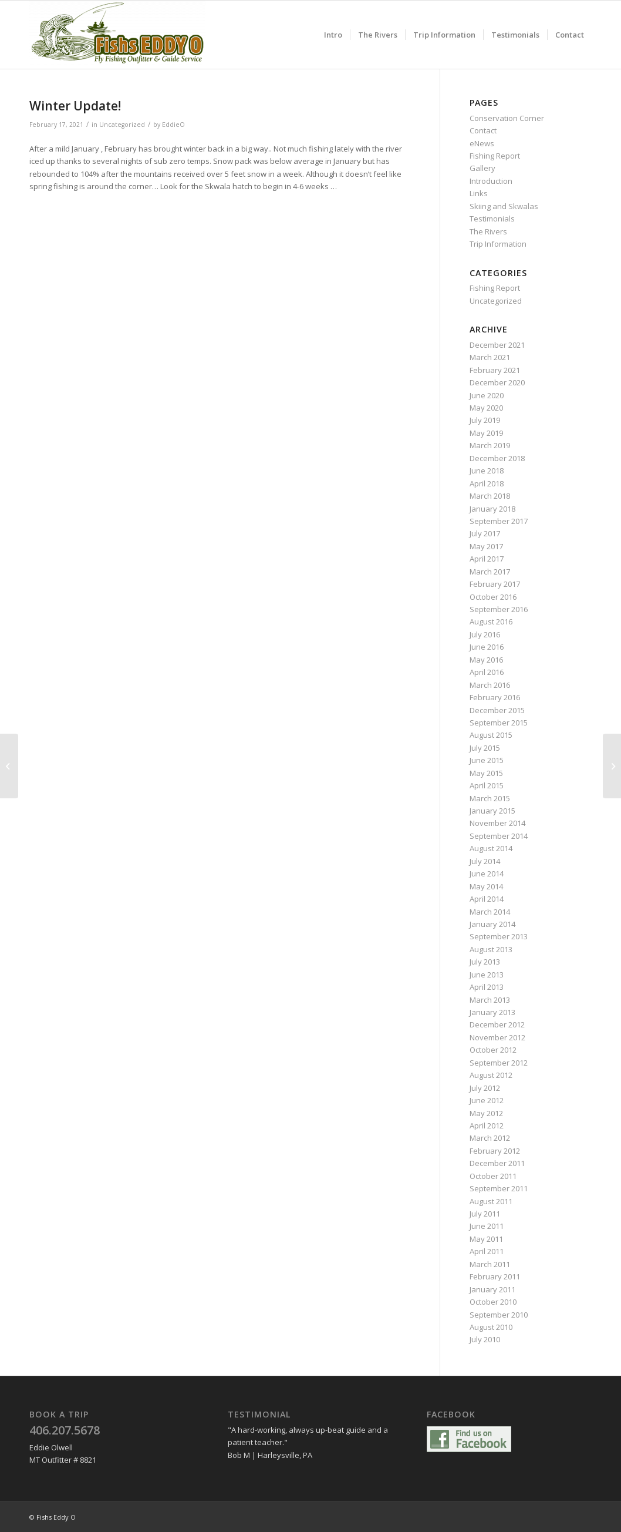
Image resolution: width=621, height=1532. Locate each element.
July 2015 (485, 748)
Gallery (482, 168)
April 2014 (487, 898)
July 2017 (485, 533)
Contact (483, 130)
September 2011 (499, 1188)
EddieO (173, 124)
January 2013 (492, 1012)
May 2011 (486, 1239)
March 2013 (490, 1000)
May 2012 (486, 1113)
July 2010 (485, 1339)
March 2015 (490, 798)
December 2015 (497, 710)
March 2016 (490, 685)
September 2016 (499, 609)
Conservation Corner (507, 118)
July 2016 (485, 634)
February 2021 (495, 370)
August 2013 (491, 949)
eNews (482, 143)
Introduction (491, 181)
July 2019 (485, 420)
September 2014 (499, 836)
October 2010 (493, 1301)
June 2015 (487, 760)
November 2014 (497, 823)
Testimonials (492, 218)
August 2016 (491, 621)
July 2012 (485, 1088)
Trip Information (498, 243)
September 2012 (499, 1062)
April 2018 (487, 483)
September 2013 (499, 936)
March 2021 (490, 357)
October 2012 (493, 1049)
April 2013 (487, 987)
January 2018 (492, 508)
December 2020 (497, 382)
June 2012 (487, 1100)
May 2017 (486, 546)
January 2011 (492, 1289)
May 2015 (486, 773)
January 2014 (492, 924)
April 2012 (487, 1125)
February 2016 (495, 697)
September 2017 (499, 521)
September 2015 (499, 722)
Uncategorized (122, 124)
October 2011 (493, 1176)
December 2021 (497, 345)
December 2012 (497, 1024)
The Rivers (488, 231)
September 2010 (499, 1314)
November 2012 (497, 1037)
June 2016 (487, 646)
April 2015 (487, 785)
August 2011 (491, 1201)
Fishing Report (495, 155)
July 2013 (485, 961)
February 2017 (495, 584)
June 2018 (487, 470)
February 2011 (495, 1276)
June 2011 (487, 1226)
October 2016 (493, 597)
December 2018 (497, 458)
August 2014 (491, 848)
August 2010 (491, 1327)
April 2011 (487, 1251)
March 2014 (490, 911)
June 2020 (487, 395)
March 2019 (490, 445)
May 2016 (486, 659)
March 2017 (490, 571)
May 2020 (486, 407)
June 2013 (487, 974)
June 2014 (487, 873)
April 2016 (487, 672)
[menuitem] (333, 35)
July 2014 (485, 861)
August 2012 (491, 1075)
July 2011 (485, 1213)
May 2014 (486, 886)
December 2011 (497, 1163)
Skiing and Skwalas (504, 206)
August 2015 (491, 735)
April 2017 (487, 558)
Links (479, 193)
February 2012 (495, 1150)
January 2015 (492, 810)
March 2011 (490, 1264)
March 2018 (490, 495)
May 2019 (486, 433)
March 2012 (490, 1138)
